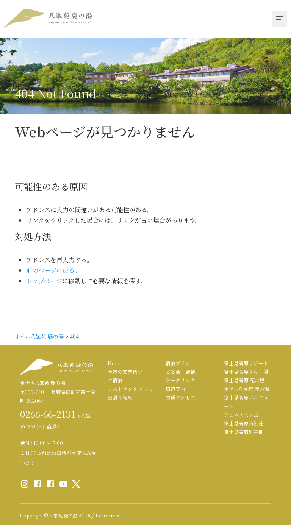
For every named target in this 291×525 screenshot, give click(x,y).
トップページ (44, 281)
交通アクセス (180, 397)
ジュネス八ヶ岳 (241, 414)
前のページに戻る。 (53, 270)
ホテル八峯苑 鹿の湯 (246, 388)
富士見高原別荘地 (243, 432)
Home (115, 363)
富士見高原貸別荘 (243, 423)
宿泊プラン (178, 363)
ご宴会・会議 (180, 371)
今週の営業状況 (125, 371)
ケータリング (180, 380)
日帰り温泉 (120, 397)
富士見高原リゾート (246, 363)
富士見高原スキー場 (246, 371)
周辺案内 (175, 388)
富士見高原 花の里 (244, 380)
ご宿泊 (115, 380)
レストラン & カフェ (130, 388)
